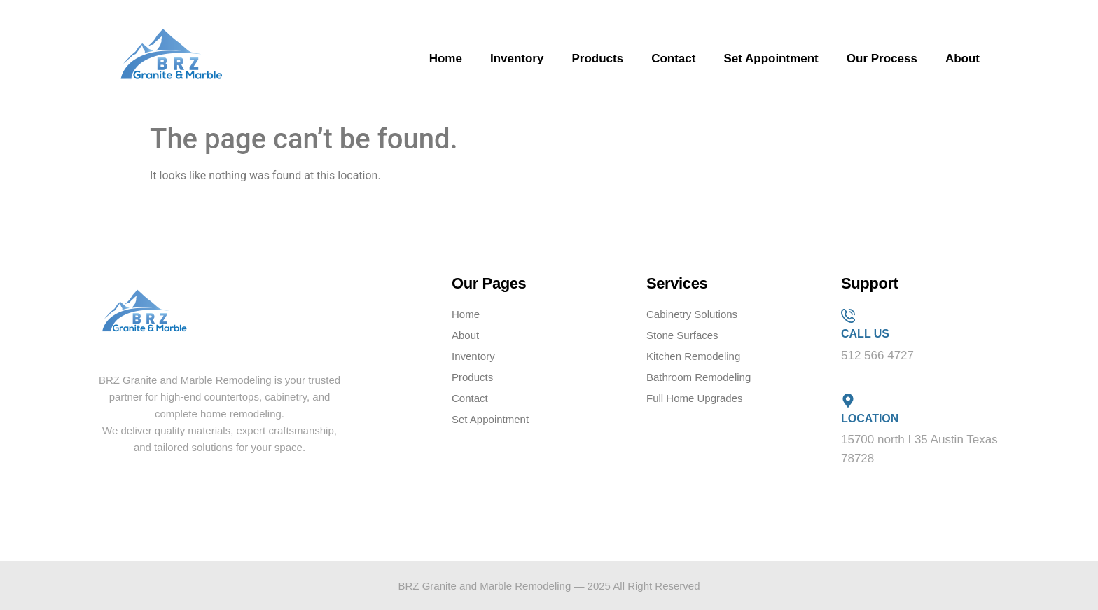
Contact (673, 58)
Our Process (882, 58)
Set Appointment (770, 58)
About (962, 58)
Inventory (517, 58)
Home (445, 58)
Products (597, 58)
